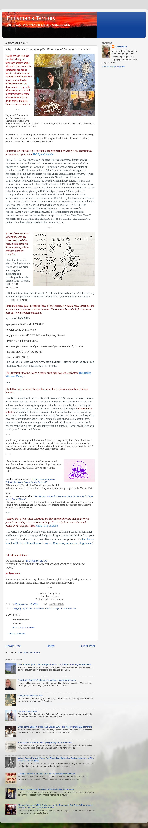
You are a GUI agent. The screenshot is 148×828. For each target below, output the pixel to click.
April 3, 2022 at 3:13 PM (23, 627)
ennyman (58, 608)
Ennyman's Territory (31, 18)
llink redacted (70, 608)
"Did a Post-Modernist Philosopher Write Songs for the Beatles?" (30, 481)
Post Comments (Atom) (29, 652)
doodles (49, 608)
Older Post (88, 646)
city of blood (27, 608)
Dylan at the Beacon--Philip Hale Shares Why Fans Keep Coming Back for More (55, 727)
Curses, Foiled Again (27, 711)
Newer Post (13, 646)
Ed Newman (121, 47)
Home (51, 646)
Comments (39, 608)
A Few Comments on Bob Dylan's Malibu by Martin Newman (46, 789)
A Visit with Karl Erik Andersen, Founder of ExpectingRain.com (47, 680)
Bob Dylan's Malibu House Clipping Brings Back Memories (45, 742)
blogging (17, 608)
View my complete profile (113, 66)
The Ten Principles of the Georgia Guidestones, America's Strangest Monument (54, 664)
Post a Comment (17, 634)
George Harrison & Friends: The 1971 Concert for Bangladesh (46, 774)
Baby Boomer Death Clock (30, 695)
